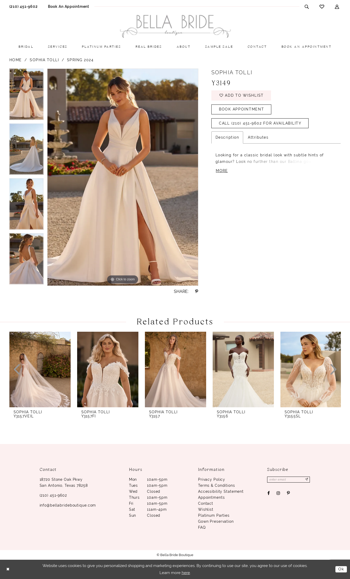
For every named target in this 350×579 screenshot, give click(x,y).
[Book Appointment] (68, 6)
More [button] (222, 171)
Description (227, 138)
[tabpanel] (26, 96)
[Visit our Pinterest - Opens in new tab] (288, 493)
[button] (337, 6)
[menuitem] (23, 6)
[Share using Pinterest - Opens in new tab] (196, 291)
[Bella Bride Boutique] (175, 26)
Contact (205, 503)
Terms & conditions (216, 485)
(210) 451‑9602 (53, 495)
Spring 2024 (80, 60)
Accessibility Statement (221, 491)
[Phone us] (23, 6)
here (186, 572)
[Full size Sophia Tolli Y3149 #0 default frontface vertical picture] (122, 177)
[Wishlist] (322, 6)
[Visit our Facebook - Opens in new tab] (268, 493)
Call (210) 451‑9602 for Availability (260, 124)
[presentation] (40, 369)
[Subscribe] (307, 480)
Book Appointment (241, 110)
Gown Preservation (216, 521)
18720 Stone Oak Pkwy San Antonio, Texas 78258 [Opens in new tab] (64, 482)
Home (15, 60)
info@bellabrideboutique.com (68, 505)
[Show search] (306, 6)
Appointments (211, 497)
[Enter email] (288, 480)
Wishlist (205, 509)
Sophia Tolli (44, 60)
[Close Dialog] (8, 569)
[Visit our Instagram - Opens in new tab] (278, 493)
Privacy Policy (211, 479)
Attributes (258, 138)
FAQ (202, 527)
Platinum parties (214, 515)
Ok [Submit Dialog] (341, 569)
